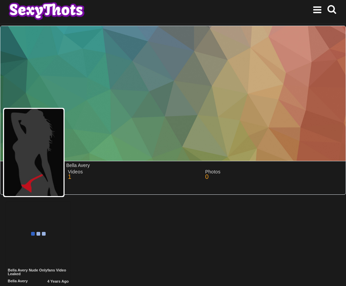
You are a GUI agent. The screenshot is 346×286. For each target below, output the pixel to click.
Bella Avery (18, 281)
